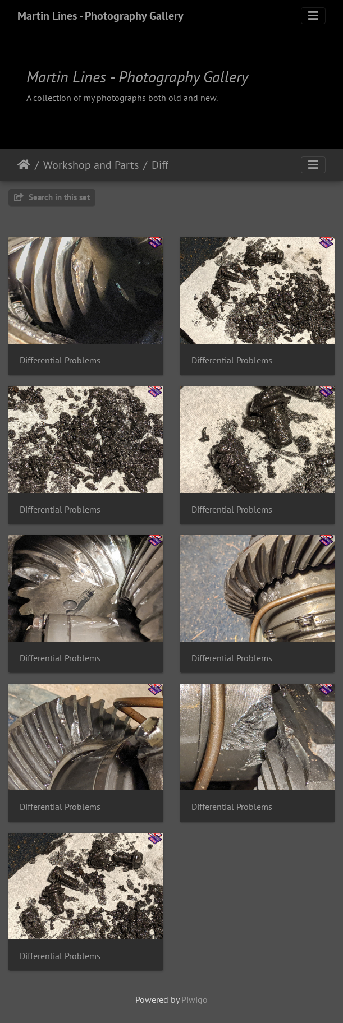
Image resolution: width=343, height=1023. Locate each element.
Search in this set (52, 197)
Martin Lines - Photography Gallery (100, 15)
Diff (160, 165)
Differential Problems (60, 360)
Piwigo (194, 999)
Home (23, 164)
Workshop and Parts (91, 165)
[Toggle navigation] (313, 15)
